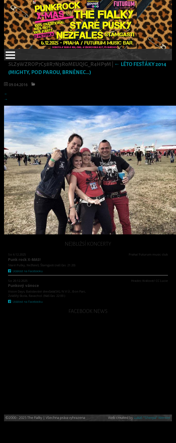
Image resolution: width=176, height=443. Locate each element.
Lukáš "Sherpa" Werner (152, 417)
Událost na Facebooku (25, 271)
